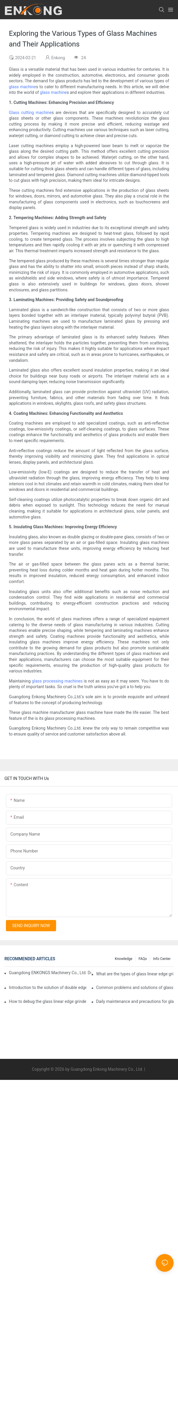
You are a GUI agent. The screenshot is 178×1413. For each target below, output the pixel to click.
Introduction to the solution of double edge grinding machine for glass (47, 987)
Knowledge (123, 959)
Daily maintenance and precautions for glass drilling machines (135, 1001)
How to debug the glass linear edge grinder (47, 1001)
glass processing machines (57, 681)
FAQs (143, 959)
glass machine (22, 86)
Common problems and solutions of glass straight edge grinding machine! (135, 987)
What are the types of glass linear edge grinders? (135, 974)
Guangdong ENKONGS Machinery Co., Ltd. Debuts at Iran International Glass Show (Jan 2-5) (50, 972)
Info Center (162, 959)
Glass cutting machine (30, 112)
